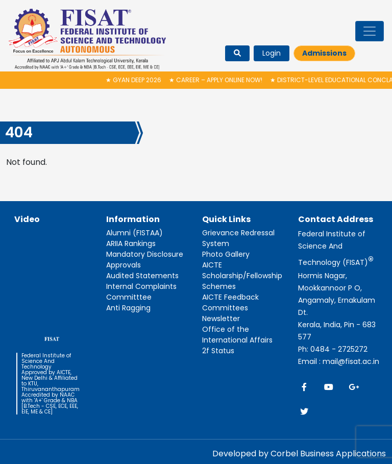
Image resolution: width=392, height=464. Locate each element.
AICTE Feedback (230, 297)
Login (271, 53)
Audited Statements (142, 276)
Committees (225, 308)
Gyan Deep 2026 (136, 80)
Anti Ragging (128, 308)
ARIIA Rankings (131, 243)
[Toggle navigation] (369, 31)
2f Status (218, 351)
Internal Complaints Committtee (141, 291)
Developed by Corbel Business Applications (299, 453)
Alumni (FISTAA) (134, 233)
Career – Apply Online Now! (218, 80)
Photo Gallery (226, 254)
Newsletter (221, 318)
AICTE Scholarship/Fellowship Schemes (242, 275)
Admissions (324, 53)
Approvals (123, 265)
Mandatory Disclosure (144, 254)
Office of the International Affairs (237, 334)
